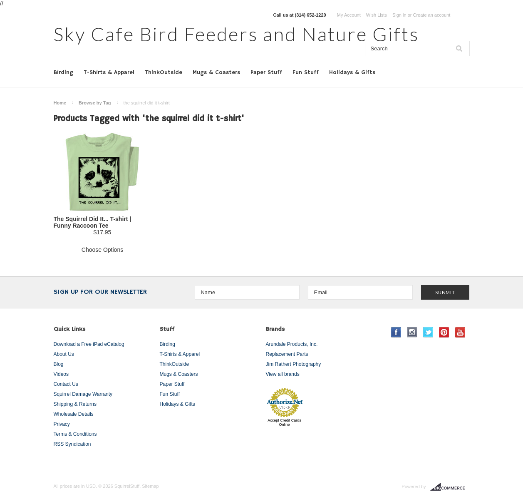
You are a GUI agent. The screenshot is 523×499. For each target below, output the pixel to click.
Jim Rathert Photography (293, 364)
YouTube (460, 332)
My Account (349, 14)
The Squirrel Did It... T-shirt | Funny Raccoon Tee (92, 222)
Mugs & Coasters (216, 72)
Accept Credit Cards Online (284, 422)
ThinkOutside (163, 72)
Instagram (412, 332)
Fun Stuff (305, 72)
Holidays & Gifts (352, 72)
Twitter (428, 332)
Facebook (396, 332)
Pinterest (444, 332)
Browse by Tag (95, 102)
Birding (63, 72)
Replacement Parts (287, 354)
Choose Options (102, 249)
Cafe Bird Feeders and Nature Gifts (236, 33)
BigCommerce (450, 487)
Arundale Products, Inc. (292, 344)
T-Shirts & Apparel (109, 72)
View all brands (283, 374)
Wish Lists (376, 14)
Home (60, 102)
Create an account (431, 14)
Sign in (399, 14)
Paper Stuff (266, 72)
